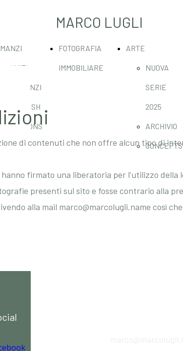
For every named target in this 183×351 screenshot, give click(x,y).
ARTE (135, 48)
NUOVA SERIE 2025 (157, 87)
